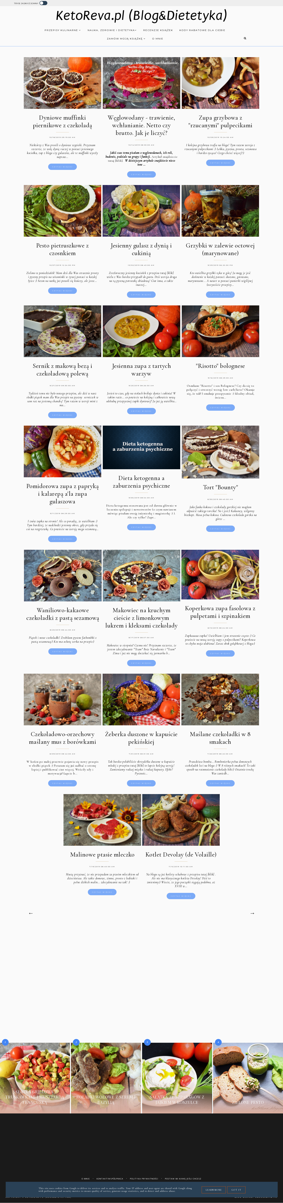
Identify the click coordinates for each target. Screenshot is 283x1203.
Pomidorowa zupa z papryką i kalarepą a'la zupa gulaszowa (62, 491)
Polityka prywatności (144, 1178)
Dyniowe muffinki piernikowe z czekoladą (62, 121)
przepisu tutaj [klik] (131, 764)
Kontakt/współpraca (109, 1178)
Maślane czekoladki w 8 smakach (220, 736)
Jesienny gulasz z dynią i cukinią (141, 247)
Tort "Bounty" (220, 485)
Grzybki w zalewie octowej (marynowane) (220, 247)
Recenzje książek (158, 30)
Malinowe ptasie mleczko (102, 853)
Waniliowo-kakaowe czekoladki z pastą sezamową (62, 612)
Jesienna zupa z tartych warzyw (141, 368)
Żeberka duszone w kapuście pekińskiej (141, 736)
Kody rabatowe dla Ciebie (202, 30)
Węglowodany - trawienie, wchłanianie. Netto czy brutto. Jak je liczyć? (141, 125)
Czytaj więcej (62, 167)
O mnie (157, 38)
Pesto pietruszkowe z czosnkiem (62, 247)
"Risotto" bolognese (220, 364)
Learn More (214, 1189)
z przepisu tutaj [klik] (200, 873)
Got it (236, 1189)
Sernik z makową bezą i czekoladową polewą (62, 368)
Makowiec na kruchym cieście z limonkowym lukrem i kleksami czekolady (141, 616)
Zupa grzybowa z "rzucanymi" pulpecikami (220, 121)
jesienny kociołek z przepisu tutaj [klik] (150, 271)
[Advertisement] (141, 958)
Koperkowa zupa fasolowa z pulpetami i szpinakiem (220, 610)
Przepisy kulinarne (63, 30)
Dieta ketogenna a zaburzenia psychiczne (141, 480)
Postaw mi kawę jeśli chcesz (183, 1178)
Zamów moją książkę (126, 38)
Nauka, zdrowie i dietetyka (112, 30)
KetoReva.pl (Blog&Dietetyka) (141, 15)
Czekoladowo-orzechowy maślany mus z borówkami (62, 736)
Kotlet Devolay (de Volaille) (181, 853)
